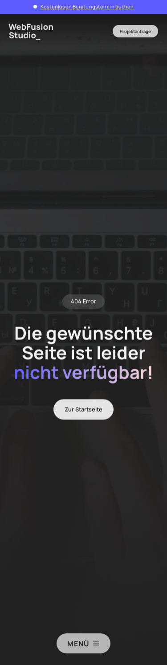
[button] (84, 31)
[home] (34, 31)
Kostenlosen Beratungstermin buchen (87, 6)
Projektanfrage (135, 31)
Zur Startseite (83, 412)
